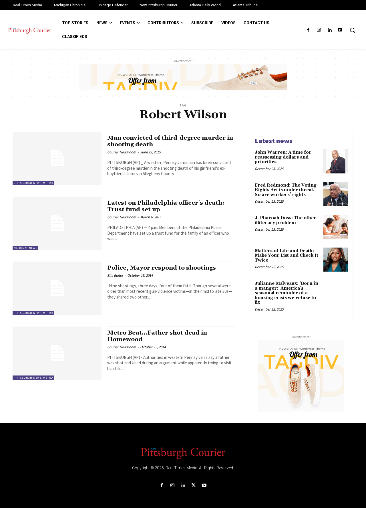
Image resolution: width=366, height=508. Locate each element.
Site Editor (115, 275)
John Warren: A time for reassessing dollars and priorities (283, 157)
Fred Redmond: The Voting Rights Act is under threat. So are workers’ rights (286, 190)
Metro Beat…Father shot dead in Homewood (157, 336)
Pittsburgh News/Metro (33, 183)
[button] (352, 30)
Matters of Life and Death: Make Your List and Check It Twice (286, 255)
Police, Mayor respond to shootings (162, 268)
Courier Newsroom (121, 152)
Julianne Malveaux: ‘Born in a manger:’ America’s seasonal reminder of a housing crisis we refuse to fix (286, 293)
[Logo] (183, 452)
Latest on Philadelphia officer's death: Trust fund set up (166, 206)
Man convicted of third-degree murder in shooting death (170, 141)
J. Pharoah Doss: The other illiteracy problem (285, 220)
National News (25, 248)
